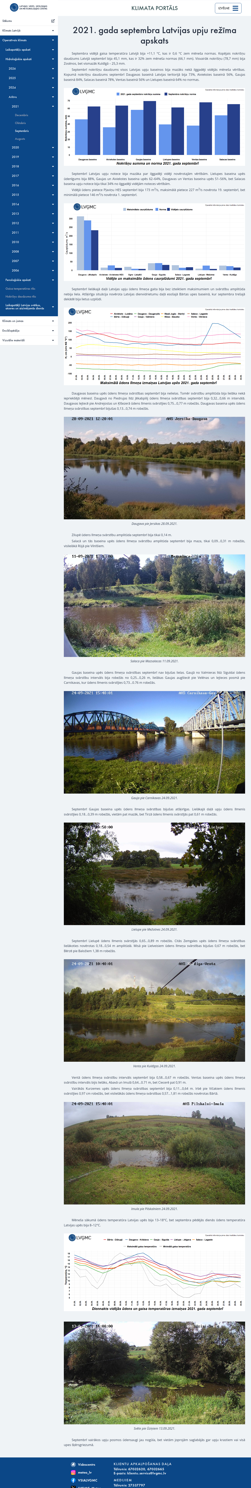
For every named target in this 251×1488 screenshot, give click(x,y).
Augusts (21, 139)
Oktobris (21, 123)
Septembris (23, 131)
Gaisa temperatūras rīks (21, 289)
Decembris (22, 115)
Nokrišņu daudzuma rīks (21, 297)
